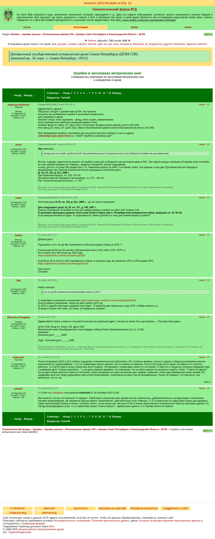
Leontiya (72, 44)
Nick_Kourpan (59, 44)
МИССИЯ (49, 508)
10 (99, 93)
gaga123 (167, 44)
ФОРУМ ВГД (49, 512)
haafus (18, 235)
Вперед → (29, 95)
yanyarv (18, 388)
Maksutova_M (140, 44)
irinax (18, 144)
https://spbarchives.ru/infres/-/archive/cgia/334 (61, 255)
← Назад (16, 95)
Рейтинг (92, 40)
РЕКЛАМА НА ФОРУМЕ (112, 508)
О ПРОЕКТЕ (18, 508)
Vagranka (191, 44)
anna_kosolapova (122, 44)
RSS (51, 526)
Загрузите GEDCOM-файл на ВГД (105, 3)
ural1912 (82, 44)
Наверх (202, 104)
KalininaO (18, 357)
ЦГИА (142, 34)
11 (104, 93)
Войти (134, 27)
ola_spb (108, 44)
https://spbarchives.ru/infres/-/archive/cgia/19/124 (63, 263)
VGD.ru (27, 27)
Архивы (15, 34)
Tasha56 (65, 97)
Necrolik (92, 44)
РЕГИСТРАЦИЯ (81, 27)
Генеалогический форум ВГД (115, 9)
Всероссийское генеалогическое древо (41, 529)
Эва (18, 280)
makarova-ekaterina (18, 104)
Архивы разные (31, 34)
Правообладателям (19, 532)
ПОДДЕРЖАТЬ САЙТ (175, 508)
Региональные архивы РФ (58, 34)
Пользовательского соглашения (71, 520)
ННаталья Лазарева (18, 317)
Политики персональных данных (110, 520)
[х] (129, 3)
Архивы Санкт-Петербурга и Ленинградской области (106, 34)
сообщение (57, 392)
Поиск (188, 27)
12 (110, 93)
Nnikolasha (179, 44)
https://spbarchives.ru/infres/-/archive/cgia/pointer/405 (108, 300)
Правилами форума (33, 523)
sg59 (100, 44)
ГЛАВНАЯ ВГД (17, 512)
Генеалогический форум (16, 429)
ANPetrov (202, 44)
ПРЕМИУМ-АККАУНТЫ (144, 508)
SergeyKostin (155, 44)
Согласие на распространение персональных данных (169, 520)
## (208, 104)
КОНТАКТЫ (81, 508)
